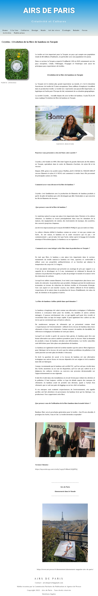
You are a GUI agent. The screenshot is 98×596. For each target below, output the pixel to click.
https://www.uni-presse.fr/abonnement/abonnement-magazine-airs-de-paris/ (65, 569)
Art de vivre (54, 30)
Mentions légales (49, 594)
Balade (76, 30)
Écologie (66, 30)
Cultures (25, 30)
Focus (84, 30)
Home (5, 30)
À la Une (14, 30)
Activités (7, 33)
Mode (43, 30)
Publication (19, 33)
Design (35, 30)
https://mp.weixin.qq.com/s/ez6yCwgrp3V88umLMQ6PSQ (56, 469)
